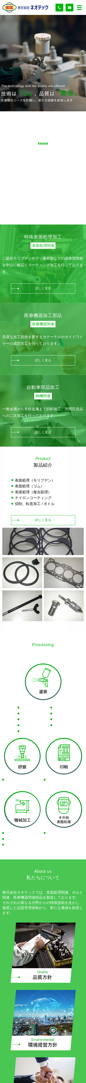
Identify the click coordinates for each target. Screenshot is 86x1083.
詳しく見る (43, 288)
